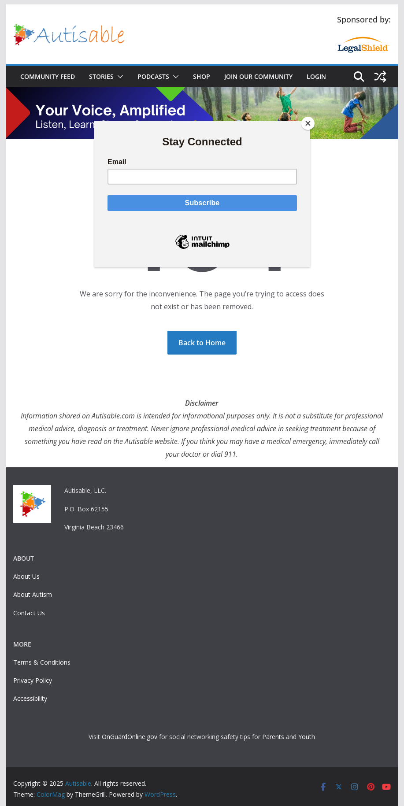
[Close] (308, 123)
